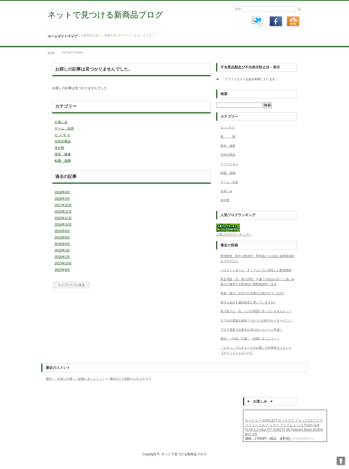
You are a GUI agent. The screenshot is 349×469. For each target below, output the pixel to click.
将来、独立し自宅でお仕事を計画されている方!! (252, 293)
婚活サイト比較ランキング (127, 378)
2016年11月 (63, 218)
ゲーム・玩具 (64, 128)
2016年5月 (62, 244)
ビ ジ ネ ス (62, 135)
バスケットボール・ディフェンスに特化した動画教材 (255, 270)
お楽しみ (61, 122)
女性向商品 (63, 141)
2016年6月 (62, 237)
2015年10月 (63, 263)
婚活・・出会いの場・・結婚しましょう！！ (250, 338)
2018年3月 (62, 199)
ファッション (229, 163)
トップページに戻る (71, 284)
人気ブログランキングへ (234, 234)
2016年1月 (62, 257)
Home (51, 52)
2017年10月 (63, 205)
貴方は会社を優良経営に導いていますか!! (247, 302)
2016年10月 (63, 224)
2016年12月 (63, 212)
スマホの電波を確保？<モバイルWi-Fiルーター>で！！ (256, 320)
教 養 (227, 136)
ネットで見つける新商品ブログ (105, 14)
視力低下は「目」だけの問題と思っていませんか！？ (255, 311)
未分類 (59, 148)
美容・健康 (63, 154)
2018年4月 (62, 192)
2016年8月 (62, 231)
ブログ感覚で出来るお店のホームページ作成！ (251, 329)
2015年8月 (62, 270)
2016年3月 (62, 250)
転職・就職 (63, 161)
